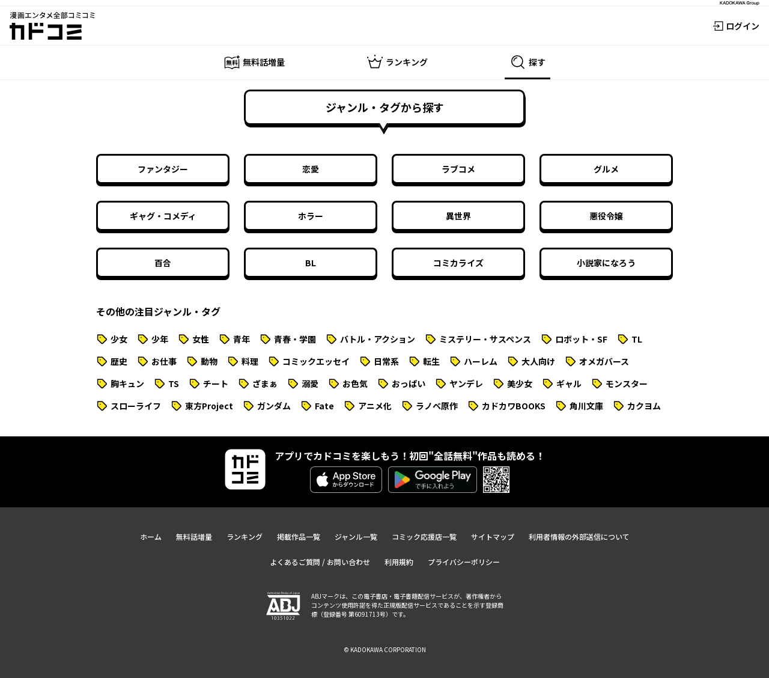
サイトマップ (492, 536)
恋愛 (310, 169)
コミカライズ (458, 263)
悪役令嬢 (606, 216)
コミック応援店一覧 (424, 536)
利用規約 (398, 562)
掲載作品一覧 (298, 536)
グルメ (606, 169)
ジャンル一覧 (356, 536)
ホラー (310, 216)
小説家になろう (606, 263)
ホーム (151, 536)
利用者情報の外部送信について (579, 536)
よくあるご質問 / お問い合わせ (320, 562)
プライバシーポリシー (464, 562)
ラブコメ (458, 169)
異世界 (458, 216)
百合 (162, 263)
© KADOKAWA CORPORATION (385, 649)
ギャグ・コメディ (163, 216)
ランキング (244, 536)
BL (310, 263)
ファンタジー (163, 169)
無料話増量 (194, 536)
